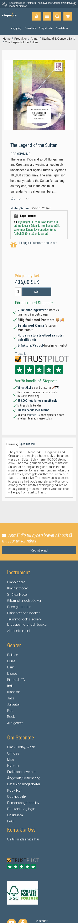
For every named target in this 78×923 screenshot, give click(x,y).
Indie (10, 686)
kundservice (24, 839)
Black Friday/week (21, 747)
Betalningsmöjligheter (23, 784)
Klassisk (13, 692)
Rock (11, 717)
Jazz (10, 698)
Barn (10, 667)
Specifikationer (27, 444)
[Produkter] (47, 16)
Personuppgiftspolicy (23, 803)
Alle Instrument (18, 631)
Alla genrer (15, 723)
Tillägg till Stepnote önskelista (33, 245)
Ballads (12, 655)
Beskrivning (12, 444)
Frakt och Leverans (21, 772)
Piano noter (16, 582)
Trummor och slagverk (24, 619)
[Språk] (36, 16)
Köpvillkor (14, 790)
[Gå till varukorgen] (67, 16)
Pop (10, 710)
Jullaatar (13, 704)
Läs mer (15, 198)
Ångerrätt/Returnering (23, 778)
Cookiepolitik (16, 796)
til (13, 839)
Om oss (13, 753)
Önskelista (15, 815)
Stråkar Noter (17, 594)
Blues (11, 661)
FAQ (10, 821)
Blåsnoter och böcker (23, 613)
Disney (12, 673)
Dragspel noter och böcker (27, 624)
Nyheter (13, 766)
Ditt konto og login (21, 809)
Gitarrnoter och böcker (24, 600)
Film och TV (16, 679)
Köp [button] (37, 292)
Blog (10, 759)
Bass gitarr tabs (19, 607)
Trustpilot (21, 353)
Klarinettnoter (17, 588)
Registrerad (39, 550)
